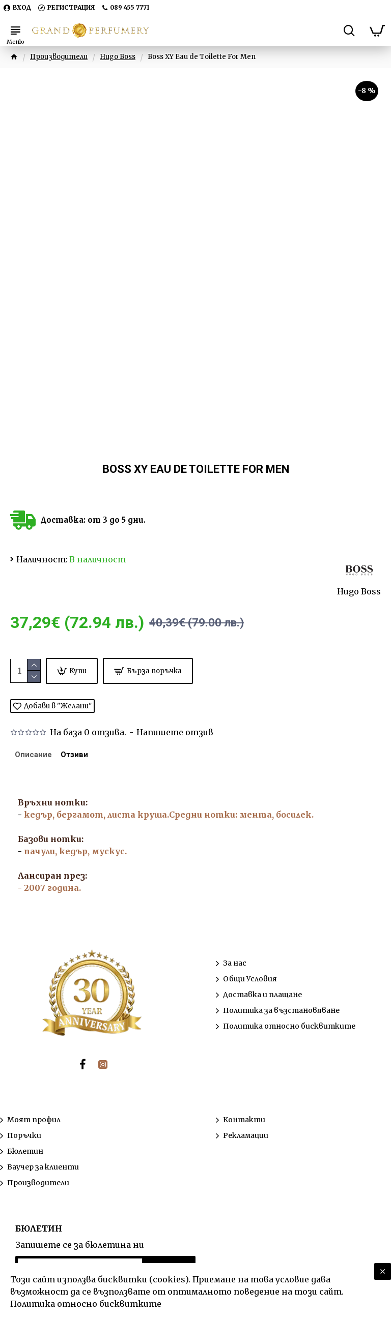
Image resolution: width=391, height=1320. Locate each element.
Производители (59, 56)
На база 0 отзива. (88, 732)
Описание (36, 756)
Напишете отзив (174, 732)
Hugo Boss (117, 56)
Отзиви (84, 756)
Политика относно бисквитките (85, 1304)
